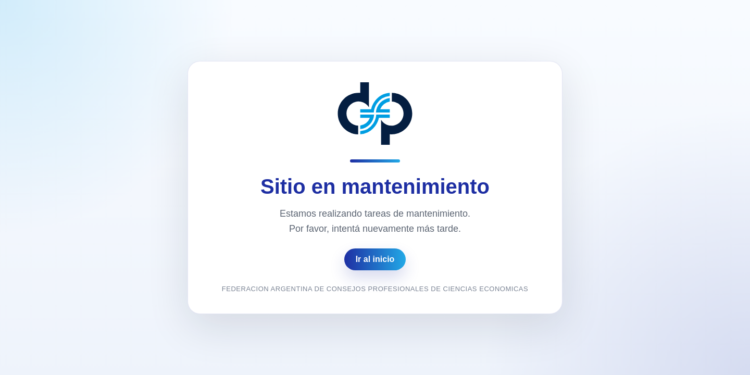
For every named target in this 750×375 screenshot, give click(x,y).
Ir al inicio (375, 259)
